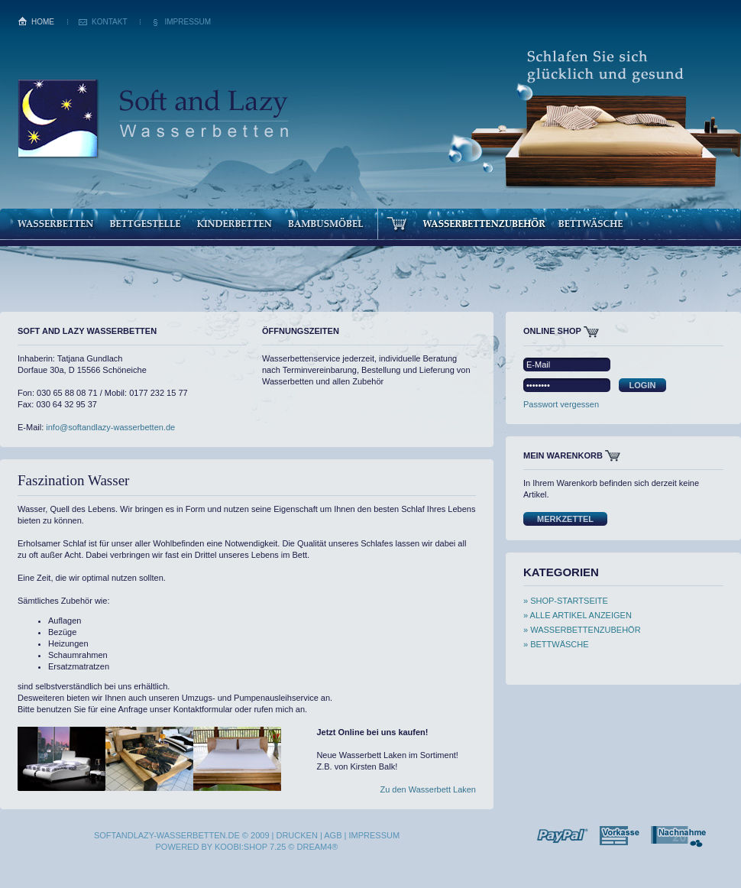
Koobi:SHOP (241, 846)
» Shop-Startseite (565, 600)
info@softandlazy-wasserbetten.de (110, 427)
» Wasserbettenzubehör (582, 629)
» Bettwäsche (556, 644)
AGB (332, 835)
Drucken (296, 835)
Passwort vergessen (561, 404)
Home (42, 22)
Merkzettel (565, 518)
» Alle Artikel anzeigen (577, 615)
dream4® (317, 846)
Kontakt (109, 22)
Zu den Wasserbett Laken (428, 789)
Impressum (187, 22)
